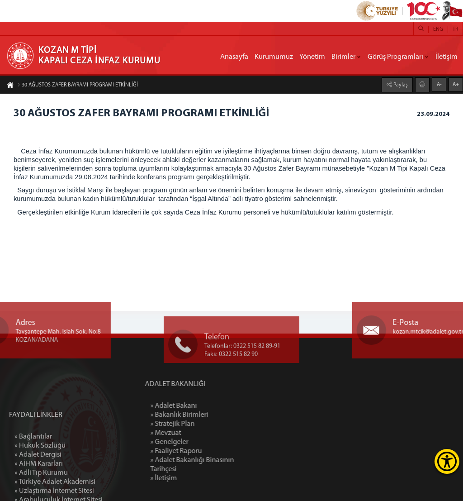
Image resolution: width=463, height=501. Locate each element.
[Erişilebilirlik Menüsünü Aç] (447, 461)
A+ (456, 84)
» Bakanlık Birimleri (205, 415)
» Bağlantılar (33, 469)
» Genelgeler (195, 442)
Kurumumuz (274, 57)
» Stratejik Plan (198, 424)
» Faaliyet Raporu (202, 451)
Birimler (343, 57)
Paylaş (400, 84)
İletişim (446, 57)
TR (455, 29)
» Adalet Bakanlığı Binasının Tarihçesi (218, 465)
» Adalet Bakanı (199, 406)
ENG (438, 29)
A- (439, 84)
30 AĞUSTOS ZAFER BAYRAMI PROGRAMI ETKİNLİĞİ (77, 86)
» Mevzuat (191, 433)
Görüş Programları (395, 57)
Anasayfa (234, 57)
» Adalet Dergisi (37, 487)
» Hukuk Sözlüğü (40, 478)
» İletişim (189, 478)
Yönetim (312, 57)
